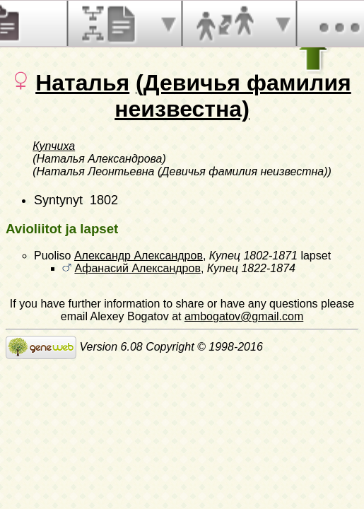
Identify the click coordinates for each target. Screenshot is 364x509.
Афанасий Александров (137, 268)
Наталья (82, 82)
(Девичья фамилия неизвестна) (233, 96)
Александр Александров (138, 256)
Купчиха (54, 146)
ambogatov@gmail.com (243, 316)
